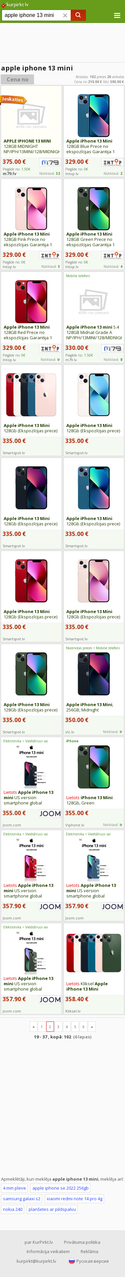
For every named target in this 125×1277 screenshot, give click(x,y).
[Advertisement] (62, 1107)
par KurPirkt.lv (39, 1242)
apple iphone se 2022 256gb (60, 1188)
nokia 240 (12, 1209)
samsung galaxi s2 (21, 1199)
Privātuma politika (82, 1242)
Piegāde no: (76, 169)
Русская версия (92, 1261)
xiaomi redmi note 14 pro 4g (74, 1199)
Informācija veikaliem (48, 1251)
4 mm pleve (14, 1188)
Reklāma (89, 1251)
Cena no (17, 79)
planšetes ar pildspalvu (52, 1209)
